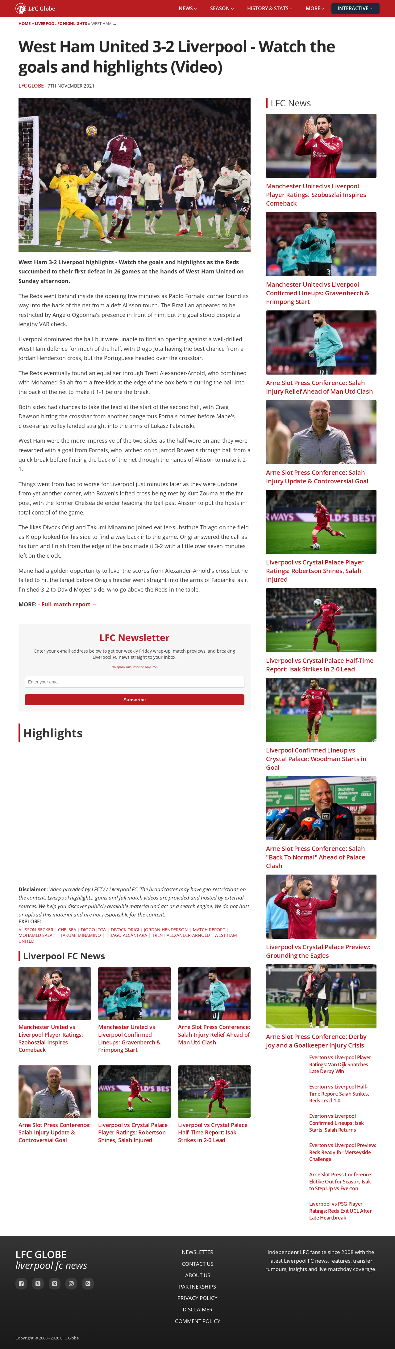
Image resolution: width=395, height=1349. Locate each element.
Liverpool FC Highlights (61, 23)
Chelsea (67, 930)
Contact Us (197, 1263)
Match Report (209, 930)
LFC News (291, 103)
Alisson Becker (36, 930)
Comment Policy (197, 1321)
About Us (197, 1275)
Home (25, 23)
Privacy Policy (197, 1298)
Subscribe (134, 699)
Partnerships (197, 1286)
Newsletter (198, 1252)
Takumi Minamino (80, 935)
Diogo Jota (93, 930)
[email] (134, 682)
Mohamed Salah (37, 935)
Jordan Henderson (166, 930)
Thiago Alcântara (126, 935)
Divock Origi (125, 930)
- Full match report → (68, 604)
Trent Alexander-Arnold (181, 935)
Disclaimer (198, 1309)
